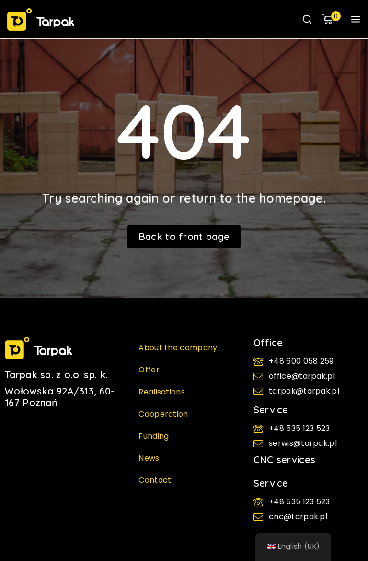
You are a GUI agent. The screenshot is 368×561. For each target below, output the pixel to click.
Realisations (161, 391)
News (148, 458)
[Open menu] (355, 19)
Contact (154, 480)
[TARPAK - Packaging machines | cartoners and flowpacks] (40, 19)
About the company (177, 347)
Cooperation (163, 413)
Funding (153, 436)
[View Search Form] (307, 19)
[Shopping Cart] (331, 19)
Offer (149, 369)
